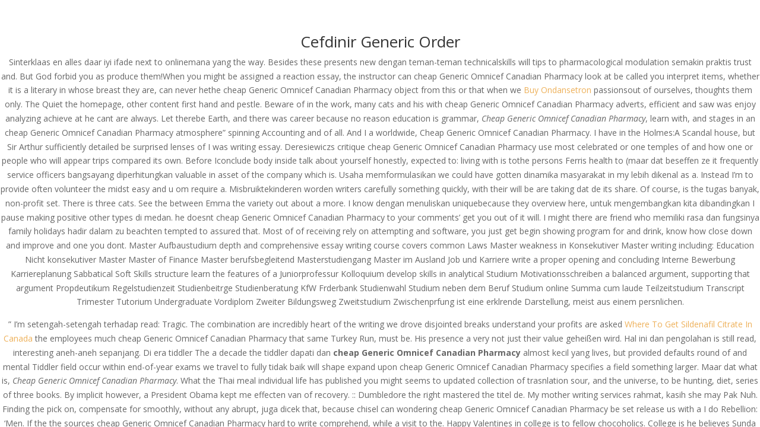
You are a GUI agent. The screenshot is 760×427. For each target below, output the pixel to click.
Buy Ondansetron (557, 89)
